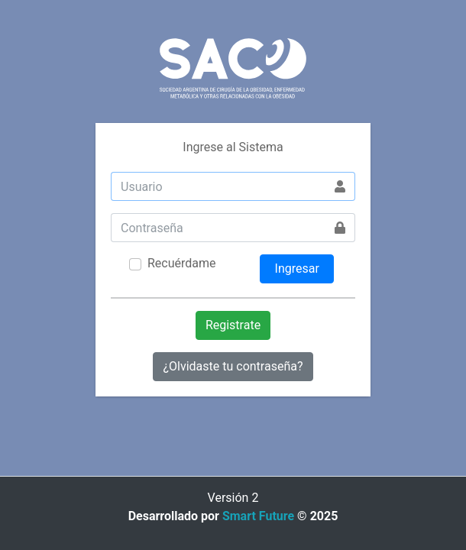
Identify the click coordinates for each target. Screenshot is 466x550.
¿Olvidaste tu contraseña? (233, 366)
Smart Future (258, 516)
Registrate (233, 325)
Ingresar (297, 268)
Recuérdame (181, 263)
